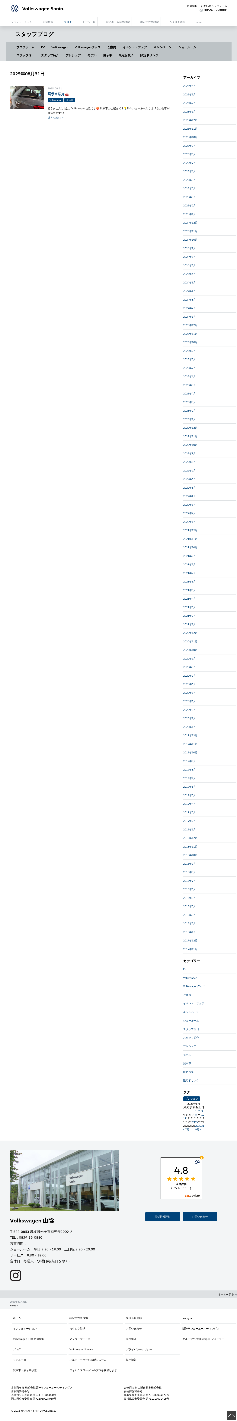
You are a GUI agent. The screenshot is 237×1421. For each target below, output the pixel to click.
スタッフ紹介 (50, 55)
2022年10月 (190, 444)
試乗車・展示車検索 (25, 1370)
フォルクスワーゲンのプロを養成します (93, 1370)
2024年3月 (189, 299)
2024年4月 (189, 291)
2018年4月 (189, 906)
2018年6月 (189, 889)
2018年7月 (189, 880)
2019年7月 (189, 778)
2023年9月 (189, 351)
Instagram (188, 1318)
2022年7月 (189, 470)
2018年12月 (190, 838)
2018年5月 (189, 898)
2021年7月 (189, 573)
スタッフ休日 (25, 55)
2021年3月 (189, 607)
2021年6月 (189, 581)
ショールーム (187, 47)
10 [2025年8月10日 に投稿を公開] (202, 1114)
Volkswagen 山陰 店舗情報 (28, 1339)
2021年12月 (190, 530)
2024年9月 (189, 248)
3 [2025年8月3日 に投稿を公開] (202, 1111)
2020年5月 (189, 692)
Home (13, 1305)
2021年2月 (189, 615)
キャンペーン (162, 47)
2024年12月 (190, 222)
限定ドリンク (149, 55)
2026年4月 (189, 86)
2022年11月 (190, 436)
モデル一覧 (19, 1359)
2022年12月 (190, 427)
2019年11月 (190, 744)
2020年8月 (189, 667)
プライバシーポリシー (139, 1349)
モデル (91, 55)
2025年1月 (189, 214)
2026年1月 (189, 111)
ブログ (17, 1349)
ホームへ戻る (227, 1294)
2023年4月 (189, 393)
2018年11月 (190, 846)
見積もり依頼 (134, 1318)
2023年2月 (189, 410)
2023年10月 (190, 342)
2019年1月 (189, 829)
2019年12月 (190, 735)
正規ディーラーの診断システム (87, 1359)
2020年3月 (189, 710)
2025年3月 (189, 197)
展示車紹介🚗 (58, 94)
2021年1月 (189, 624)
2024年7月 (189, 265)
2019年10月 (190, 752)
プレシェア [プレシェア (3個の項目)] (191, 1098)
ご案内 (111, 47)
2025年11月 (190, 128)
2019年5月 (189, 795)
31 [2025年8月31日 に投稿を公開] (202, 1125)
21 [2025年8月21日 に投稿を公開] (193, 1122)
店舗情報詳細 (163, 1216)
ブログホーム (25, 47)
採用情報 (131, 1359)
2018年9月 (189, 863)
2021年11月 (190, 539)
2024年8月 (189, 256)
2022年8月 (189, 462)
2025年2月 (189, 205)
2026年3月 (189, 94)
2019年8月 (189, 769)
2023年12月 (190, 325)
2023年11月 (190, 333)
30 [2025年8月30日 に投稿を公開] (199, 1125)
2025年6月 (189, 171)
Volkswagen (59, 47)
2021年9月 (189, 556)
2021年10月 (190, 547)
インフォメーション (25, 1328)
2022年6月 (189, 479)
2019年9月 (189, 761)
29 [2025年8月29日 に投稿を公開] (196, 1125)
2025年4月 (189, 188)
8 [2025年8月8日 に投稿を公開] (196, 1114)
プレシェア (73, 55)
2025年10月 (190, 137)
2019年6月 (189, 786)
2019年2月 (189, 821)
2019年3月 (189, 812)
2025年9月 (189, 145)
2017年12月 (190, 940)
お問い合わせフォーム (214, 6)
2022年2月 (189, 513)
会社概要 (131, 1339)
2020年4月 (189, 701)
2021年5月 (189, 590)
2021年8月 (189, 564)
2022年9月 (189, 453)
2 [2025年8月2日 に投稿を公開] (199, 1111)
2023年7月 (189, 368)
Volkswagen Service (81, 1349)
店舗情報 (192, 6)
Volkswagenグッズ (88, 47)
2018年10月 (190, 855)
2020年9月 (189, 658)
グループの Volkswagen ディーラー (203, 1339)
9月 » (198, 1129)
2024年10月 (190, 239)
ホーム (17, 1318)
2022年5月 (189, 487)
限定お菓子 (126, 55)
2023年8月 (189, 359)
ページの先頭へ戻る (231, 1415)
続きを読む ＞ (56, 117)
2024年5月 (189, 282)
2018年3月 (189, 915)
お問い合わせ (200, 1216)
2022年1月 (189, 522)
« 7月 (186, 1129)
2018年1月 (189, 932)
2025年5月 (189, 180)
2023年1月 (189, 419)
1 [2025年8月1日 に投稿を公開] (196, 1111)
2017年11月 (190, 949)
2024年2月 (189, 308)
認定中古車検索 (78, 1318)
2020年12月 (190, 633)
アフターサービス (80, 1339)
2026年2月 (189, 103)
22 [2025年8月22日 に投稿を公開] (196, 1122)
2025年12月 (190, 120)
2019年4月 (189, 803)
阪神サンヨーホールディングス (200, 1328)
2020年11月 (190, 641)
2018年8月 (189, 872)
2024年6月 (189, 274)
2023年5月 (189, 385)
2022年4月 (189, 496)
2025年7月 (189, 163)
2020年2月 (189, 718)
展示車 (107, 55)
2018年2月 (189, 923)
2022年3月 (189, 504)
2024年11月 (190, 231)
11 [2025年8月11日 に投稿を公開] (184, 1118)
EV (43, 47)
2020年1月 (189, 727)
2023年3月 (189, 402)
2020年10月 (190, 650)
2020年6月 (189, 684)
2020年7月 (189, 675)
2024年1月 (189, 316)
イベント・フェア (135, 47)
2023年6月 (189, 376)
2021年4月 (189, 598)
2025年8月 (189, 154)
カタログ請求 (77, 1328)
